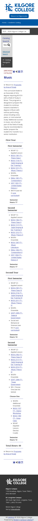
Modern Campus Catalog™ (23, 520)
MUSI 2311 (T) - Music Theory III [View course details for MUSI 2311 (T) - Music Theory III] (17, 302)
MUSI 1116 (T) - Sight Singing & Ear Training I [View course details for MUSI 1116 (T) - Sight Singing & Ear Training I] (17, 163)
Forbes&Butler (15, 509)
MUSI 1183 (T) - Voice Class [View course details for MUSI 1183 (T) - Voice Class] (17, 418)
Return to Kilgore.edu (19, 16)
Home (4, 22)
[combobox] (16, 31)
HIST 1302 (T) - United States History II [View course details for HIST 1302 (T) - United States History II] (16, 257)
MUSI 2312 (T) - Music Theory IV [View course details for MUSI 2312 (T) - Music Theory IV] (17, 369)
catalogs (11, 517)
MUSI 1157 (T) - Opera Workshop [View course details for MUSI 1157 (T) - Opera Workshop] (17, 410)
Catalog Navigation (7, 62)
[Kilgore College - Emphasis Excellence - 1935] (19, 7)
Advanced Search (6, 53)
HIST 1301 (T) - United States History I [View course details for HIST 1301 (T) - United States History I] (16, 185)
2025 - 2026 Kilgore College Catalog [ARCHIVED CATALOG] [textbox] (16, 31)
